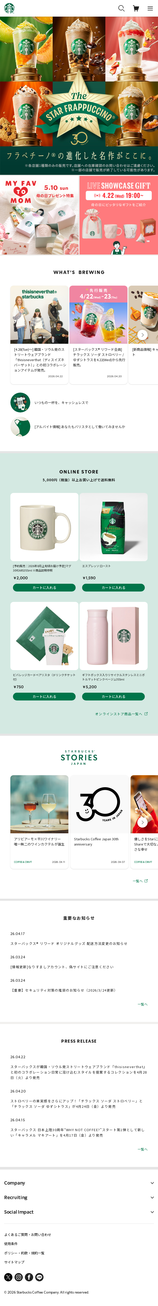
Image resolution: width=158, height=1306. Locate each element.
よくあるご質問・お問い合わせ (27, 1234)
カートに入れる (44, 587)
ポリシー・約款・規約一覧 (24, 1252)
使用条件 (11, 1243)
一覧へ (140, 880)
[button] (142, 335)
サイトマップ (14, 1262)
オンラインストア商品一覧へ (121, 713)
